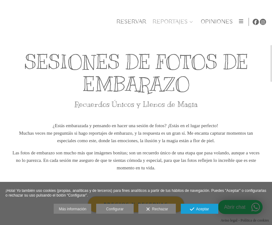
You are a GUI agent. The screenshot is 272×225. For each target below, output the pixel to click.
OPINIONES (216, 22)
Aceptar (199, 209)
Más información (72, 209)
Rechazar (157, 209)
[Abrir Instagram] (263, 22)
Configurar (115, 209)
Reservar (130, 22)
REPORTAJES (169, 22)
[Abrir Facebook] (256, 22)
